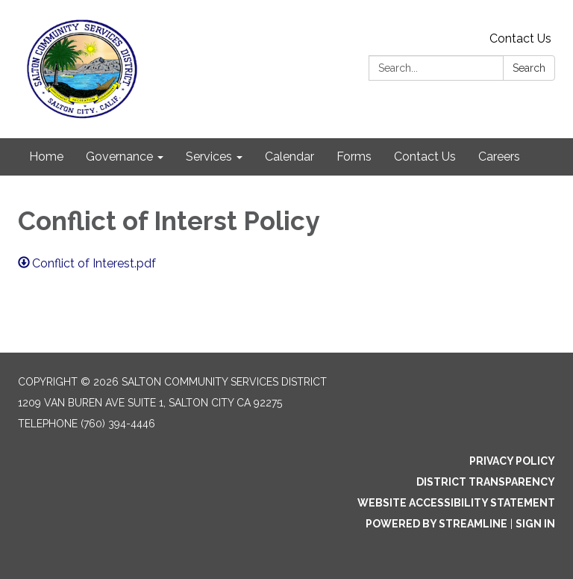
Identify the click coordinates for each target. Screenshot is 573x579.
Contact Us (520, 38)
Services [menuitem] (209, 156)
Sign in (535, 524)
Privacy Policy (512, 461)
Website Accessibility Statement (456, 503)
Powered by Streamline (436, 524)
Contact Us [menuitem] (425, 156)
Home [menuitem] (46, 156)
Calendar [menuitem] (289, 156)
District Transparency (485, 482)
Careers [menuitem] (499, 156)
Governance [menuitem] (119, 156)
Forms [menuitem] (354, 156)
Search (529, 68)
